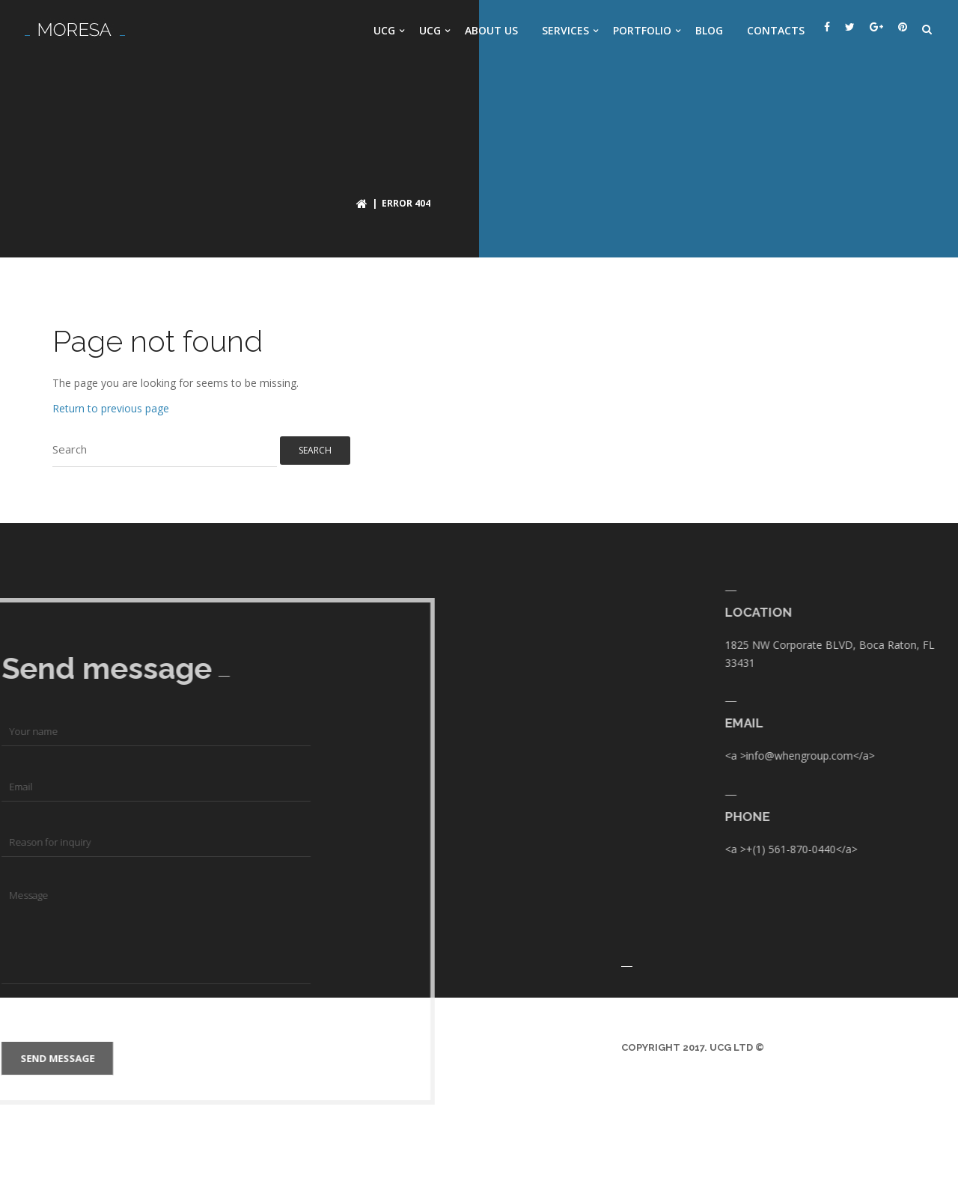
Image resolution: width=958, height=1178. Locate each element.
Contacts (776, 30)
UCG (384, 30)
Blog (709, 30)
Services (565, 30)
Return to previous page (110, 408)
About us (491, 30)
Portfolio (642, 30)
